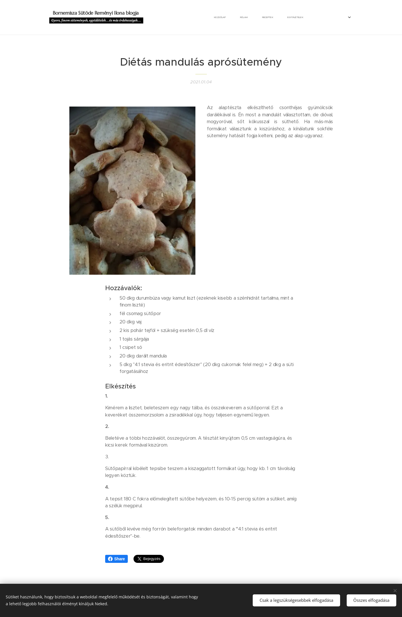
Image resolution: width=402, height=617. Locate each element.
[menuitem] (163, 17)
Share (116, 559)
